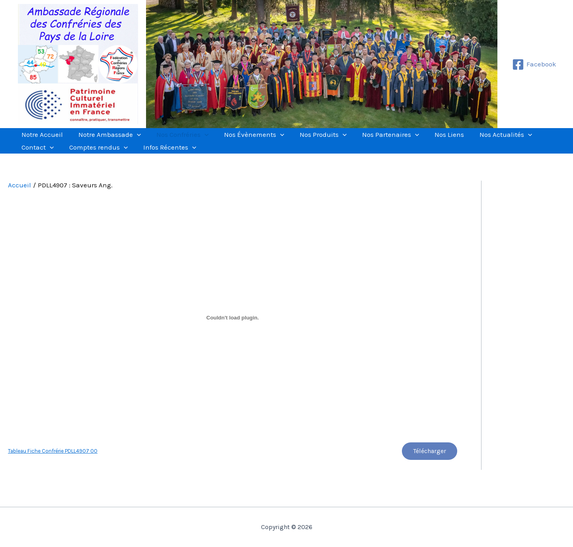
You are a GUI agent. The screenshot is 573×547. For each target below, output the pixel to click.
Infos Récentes (114, 161)
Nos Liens (416, 139)
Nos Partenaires (362, 139)
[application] (129, 139)
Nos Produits (300, 139)
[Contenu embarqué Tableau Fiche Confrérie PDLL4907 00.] (232, 336)
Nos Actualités (467, 139)
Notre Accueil (39, 139)
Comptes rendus (48, 161)
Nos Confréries (170, 139)
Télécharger (428, 470)
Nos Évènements (236, 139)
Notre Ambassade (102, 139)
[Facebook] (534, 64)
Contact (520, 139)
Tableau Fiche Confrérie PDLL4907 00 (52, 470)
